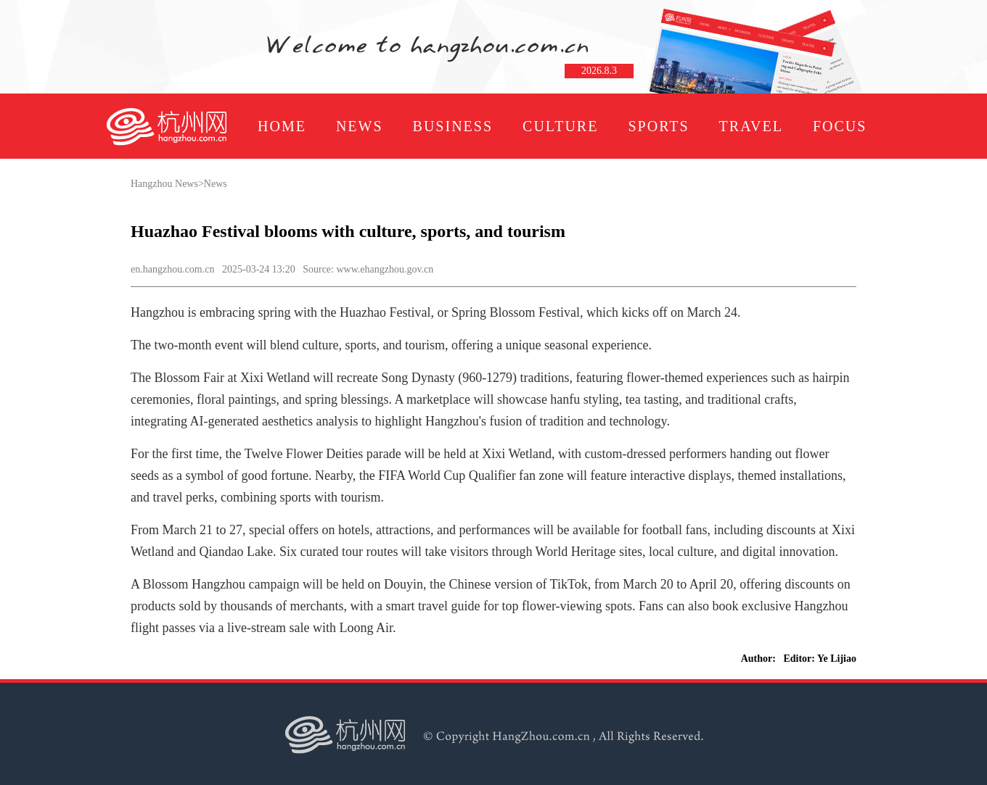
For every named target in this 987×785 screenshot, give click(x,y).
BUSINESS (453, 126)
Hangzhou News (164, 183)
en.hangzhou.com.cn (172, 269)
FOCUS (840, 126)
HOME (282, 126)
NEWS (359, 126)
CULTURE (560, 126)
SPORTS (658, 126)
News (215, 183)
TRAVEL (751, 126)
